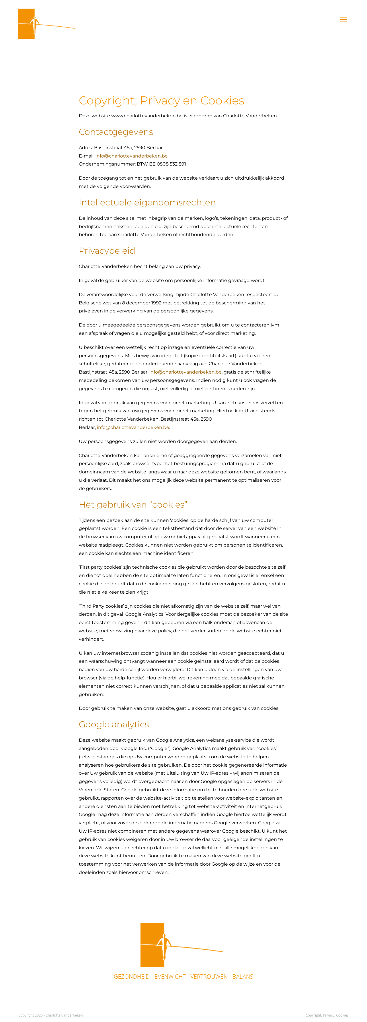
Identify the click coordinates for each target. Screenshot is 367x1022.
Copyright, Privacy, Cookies (327, 1015)
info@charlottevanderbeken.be (131, 156)
